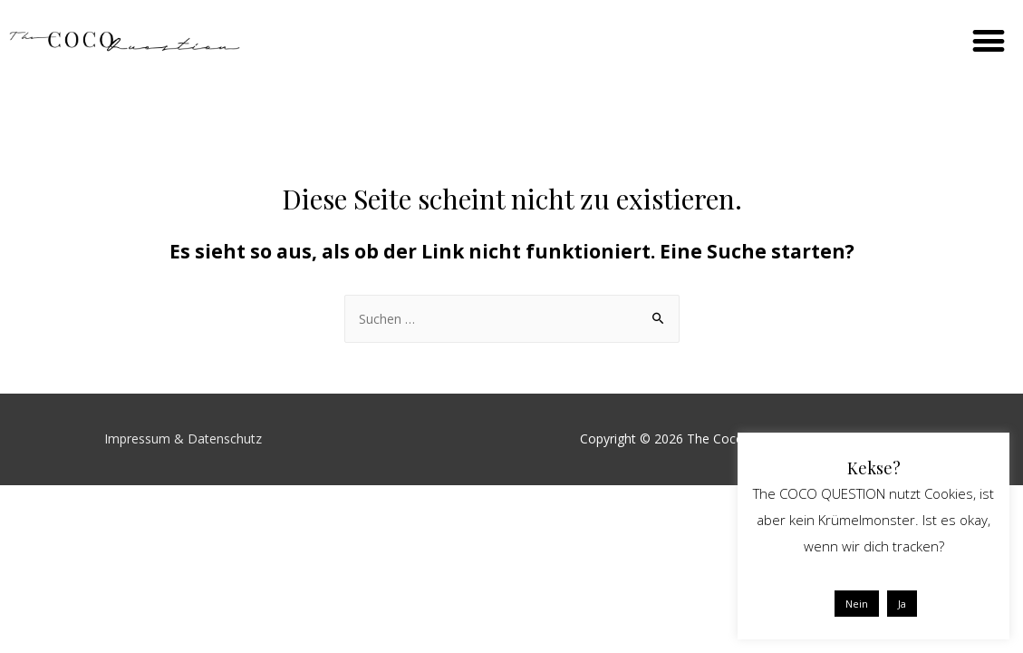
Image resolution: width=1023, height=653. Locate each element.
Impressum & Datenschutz (183, 438)
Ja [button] (902, 603)
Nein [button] (856, 603)
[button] (988, 40)
